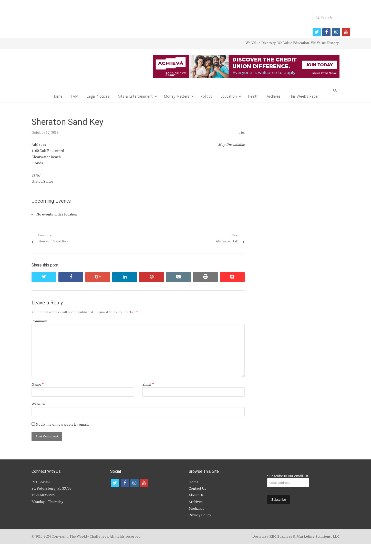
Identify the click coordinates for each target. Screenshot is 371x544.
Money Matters (176, 96)
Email (148, 384)
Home (57, 96)
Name (38, 384)
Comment (39, 321)
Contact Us (197, 488)
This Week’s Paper (304, 96)
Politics (206, 96)
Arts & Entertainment (135, 96)
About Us (196, 495)
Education (228, 96)
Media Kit (196, 508)
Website (38, 404)
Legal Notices (98, 96)
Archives (274, 96)
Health (253, 96)
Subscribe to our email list (287, 476)
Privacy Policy (200, 515)
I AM (74, 96)
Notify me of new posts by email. (62, 424)
